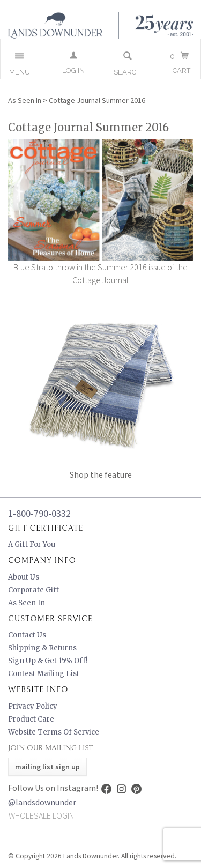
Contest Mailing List (43, 673)
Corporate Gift (33, 590)
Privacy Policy (32, 706)
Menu (19, 72)
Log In (73, 70)
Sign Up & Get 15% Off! (47, 660)
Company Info (42, 560)
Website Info (38, 689)
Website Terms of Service (53, 732)
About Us (23, 577)
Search (127, 72)
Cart (181, 70)
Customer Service (50, 619)
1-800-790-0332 (39, 513)
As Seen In (24, 100)
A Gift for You (31, 544)
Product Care (31, 719)
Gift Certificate (46, 528)
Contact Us (27, 635)
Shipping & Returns (42, 647)
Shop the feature (101, 474)
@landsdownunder (42, 802)
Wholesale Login (41, 815)
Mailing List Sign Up (47, 766)
